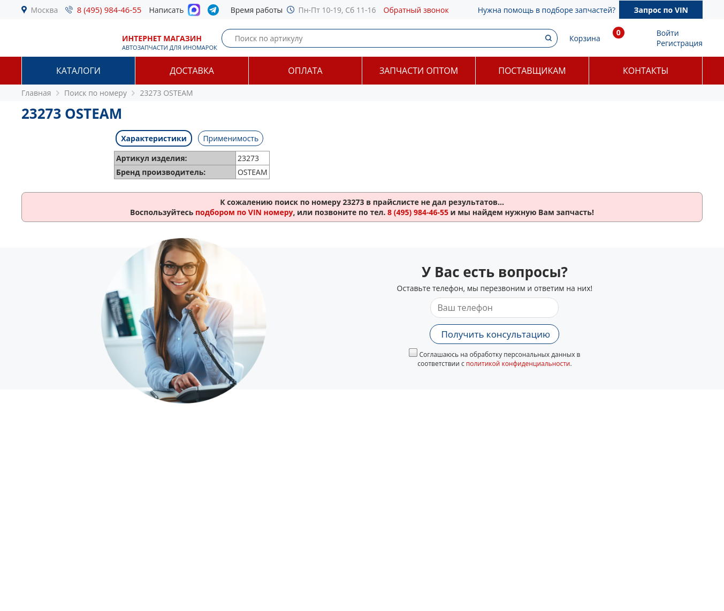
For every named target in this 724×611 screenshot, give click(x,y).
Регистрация (680, 43)
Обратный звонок (416, 10)
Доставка (192, 71)
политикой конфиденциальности (518, 363)
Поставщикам (532, 71)
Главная (36, 93)
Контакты (645, 71)
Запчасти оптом (418, 71)
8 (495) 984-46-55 (109, 9)
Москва (44, 10)
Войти (668, 33)
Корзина (584, 38)
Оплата (305, 71)
